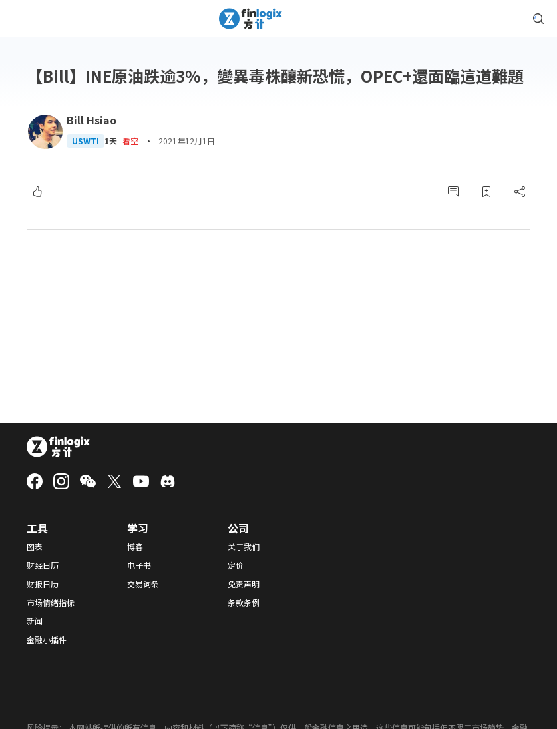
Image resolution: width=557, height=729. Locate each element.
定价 (236, 565)
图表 (35, 546)
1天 (110, 141)
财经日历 (43, 565)
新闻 (35, 621)
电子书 (139, 565)
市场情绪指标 (51, 602)
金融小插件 (47, 639)
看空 (130, 140)
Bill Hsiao (91, 120)
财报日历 (43, 584)
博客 (135, 546)
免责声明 (244, 584)
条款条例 (244, 602)
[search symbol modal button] (538, 19)
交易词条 (143, 584)
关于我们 (244, 546)
